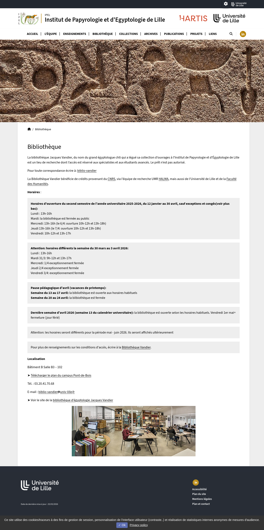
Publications (174, 34)
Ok (121, 525)
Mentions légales (202, 499)
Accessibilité (199, 489)
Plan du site (199, 494)
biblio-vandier (87, 170)
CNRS (111, 179)
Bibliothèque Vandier (136, 347)
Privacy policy (139, 525)
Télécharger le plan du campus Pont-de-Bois (61, 375)
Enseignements (74, 34)
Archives (151, 34)
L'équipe (51, 34)
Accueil (32, 34)
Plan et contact (201, 504)
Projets (196, 34)
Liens (213, 34)
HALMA (163, 179)
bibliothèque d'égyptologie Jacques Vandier (83, 400)
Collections (128, 34)
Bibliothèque (103, 34)
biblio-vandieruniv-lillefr (56, 392)
